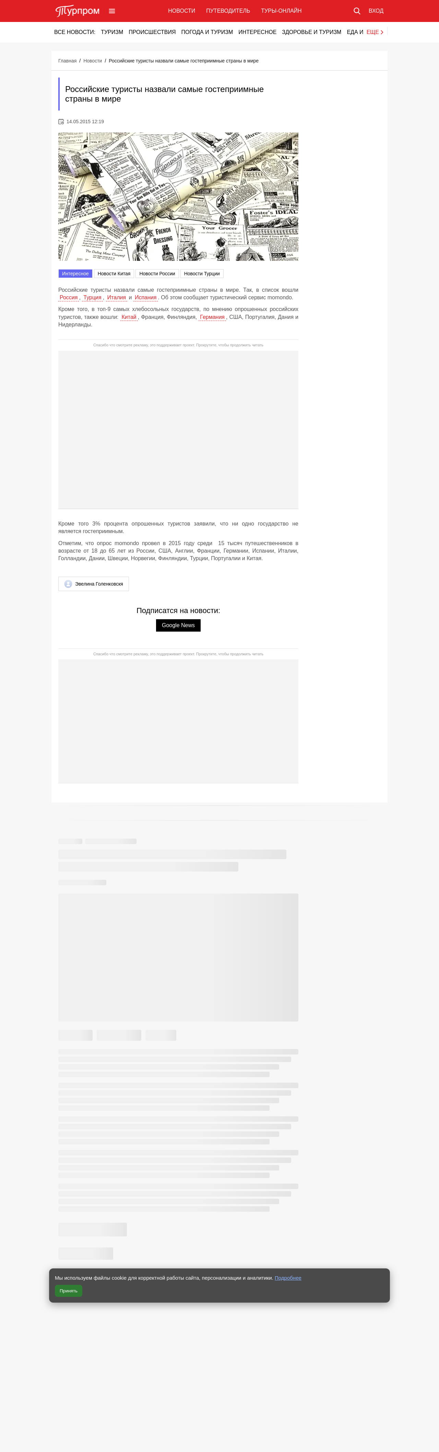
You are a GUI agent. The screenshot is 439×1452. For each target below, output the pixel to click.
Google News (178, 625)
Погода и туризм (207, 32)
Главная (67, 61)
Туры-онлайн (281, 11)
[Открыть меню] (112, 11)
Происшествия (152, 32)
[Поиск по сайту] (357, 11)
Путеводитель (228, 11)
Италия (116, 297)
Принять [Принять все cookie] (69, 1290)
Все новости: (74, 32)
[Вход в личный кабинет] (376, 11)
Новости (181, 11)
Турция (92, 297)
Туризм (112, 32)
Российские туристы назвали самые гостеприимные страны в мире (184, 61)
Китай (129, 317)
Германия (212, 317)
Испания (146, 297)
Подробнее (288, 1278)
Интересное (257, 32)
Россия (69, 297)
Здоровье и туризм (311, 32)
